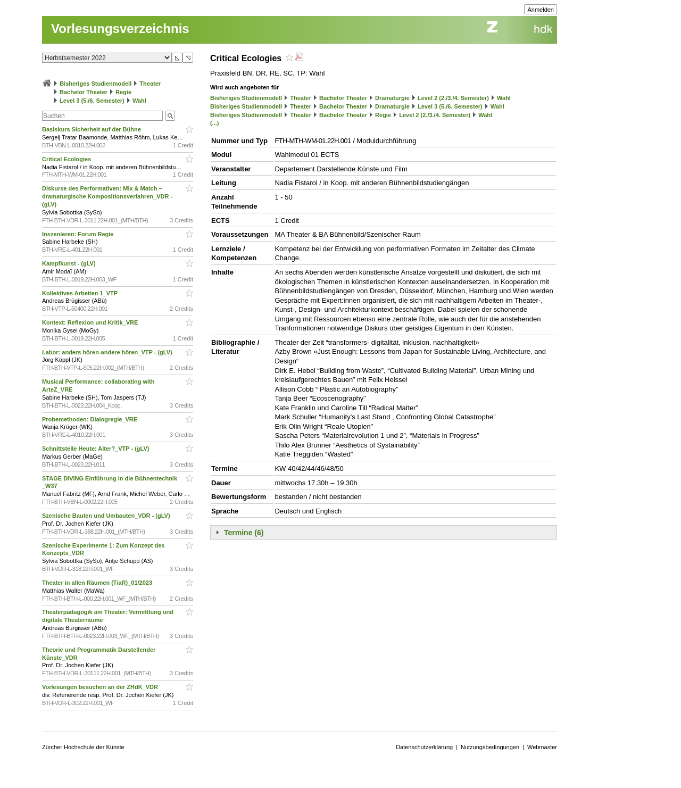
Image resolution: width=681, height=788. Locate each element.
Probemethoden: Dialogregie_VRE (90, 419)
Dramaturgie (392, 98)
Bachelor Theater (83, 92)
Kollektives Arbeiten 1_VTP (80, 293)
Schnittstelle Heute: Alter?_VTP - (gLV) (96, 448)
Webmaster (542, 747)
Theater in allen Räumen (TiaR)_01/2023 (98, 582)
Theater (150, 83)
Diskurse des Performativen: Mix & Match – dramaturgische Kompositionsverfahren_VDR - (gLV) (107, 196)
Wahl (139, 100)
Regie (123, 92)
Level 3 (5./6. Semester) (92, 100)
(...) (214, 123)
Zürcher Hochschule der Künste (83, 747)
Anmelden (540, 9)
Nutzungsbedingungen (490, 747)
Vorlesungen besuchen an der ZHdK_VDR (101, 687)
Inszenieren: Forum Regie (78, 234)
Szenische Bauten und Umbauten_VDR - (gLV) (107, 515)
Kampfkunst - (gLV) (69, 263)
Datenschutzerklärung (424, 747)
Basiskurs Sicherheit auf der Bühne (92, 129)
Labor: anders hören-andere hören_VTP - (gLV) (108, 352)
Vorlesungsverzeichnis (120, 28)
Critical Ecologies (67, 159)
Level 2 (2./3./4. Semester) (453, 98)
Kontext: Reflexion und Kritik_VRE (90, 322)
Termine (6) (243, 532)
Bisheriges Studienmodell (95, 83)
